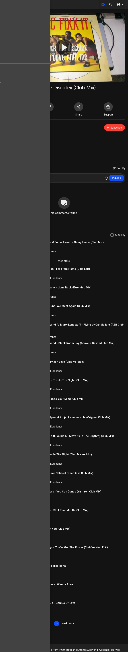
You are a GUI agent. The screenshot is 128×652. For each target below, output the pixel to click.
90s (21, 145)
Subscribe (114, 127)
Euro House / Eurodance (31, 141)
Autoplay (120, 235)
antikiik (20, 125)
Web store (64, 260)
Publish (116, 178)
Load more (64, 623)
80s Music (40, 575)
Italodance (41, 500)
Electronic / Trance (45, 251)
